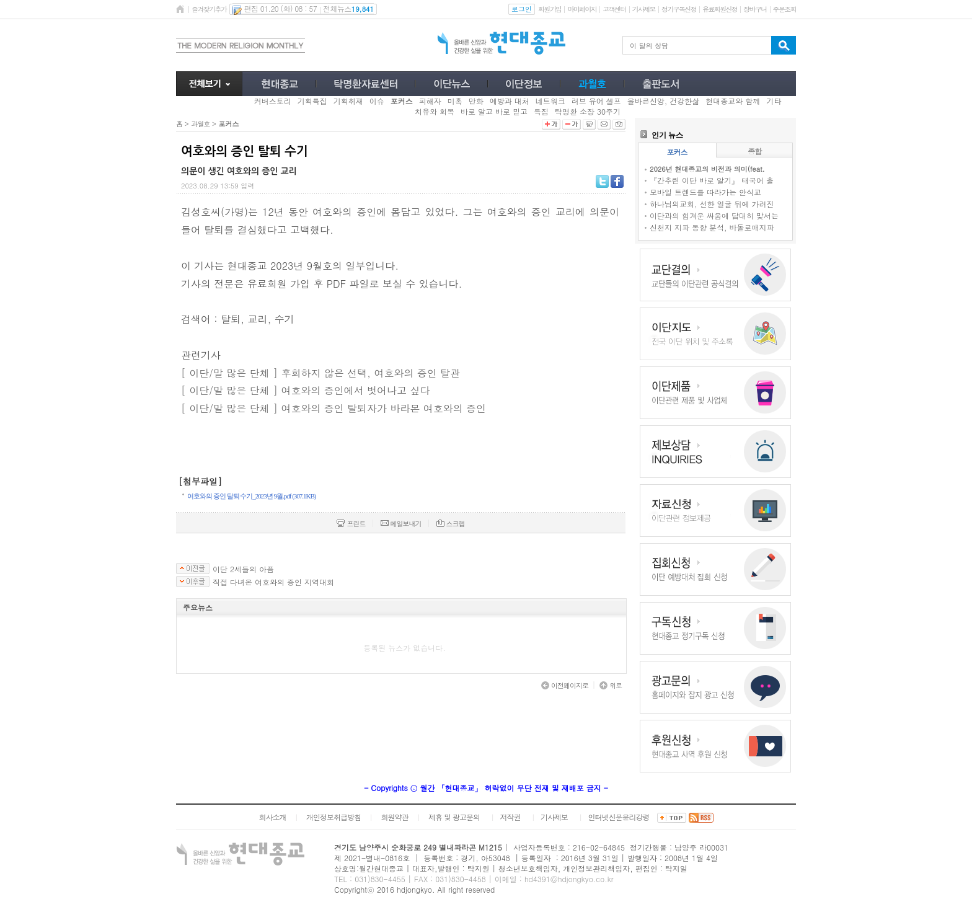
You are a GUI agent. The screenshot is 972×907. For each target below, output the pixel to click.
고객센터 (614, 9)
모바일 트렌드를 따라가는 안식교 (705, 192)
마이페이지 (581, 9)
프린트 (351, 523)
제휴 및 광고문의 (454, 817)
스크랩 (450, 523)
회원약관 (394, 817)
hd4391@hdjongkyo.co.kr (569, 879)
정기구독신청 (678, 9)
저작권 (510, 817)
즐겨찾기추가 (209, 9)
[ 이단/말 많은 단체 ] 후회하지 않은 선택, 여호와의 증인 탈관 (320, 373)
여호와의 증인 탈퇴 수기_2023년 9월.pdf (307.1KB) (251, 496)
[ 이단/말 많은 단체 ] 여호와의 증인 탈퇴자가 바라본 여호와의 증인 (333, 408)
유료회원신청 (719, 9)
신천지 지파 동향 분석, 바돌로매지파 (712, 227)
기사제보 (643, 9)
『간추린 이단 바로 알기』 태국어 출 (712, 180)
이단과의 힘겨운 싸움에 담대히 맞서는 (714, 215)
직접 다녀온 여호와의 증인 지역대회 (273, 582)
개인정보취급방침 (333, 817)
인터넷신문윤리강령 (619, 817)
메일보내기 (401, 523)
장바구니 (754, 9)
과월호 (200, 123)
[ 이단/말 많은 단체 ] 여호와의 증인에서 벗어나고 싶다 (305, 390)
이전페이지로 (564, 685)
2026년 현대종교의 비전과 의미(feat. (707, 169)
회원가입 (549, 9)
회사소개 (272, 817)
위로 (610, 685)
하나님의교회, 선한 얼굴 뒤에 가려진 (712, 203)
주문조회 (784, 9)
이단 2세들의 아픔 (243, 569)
